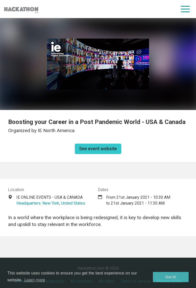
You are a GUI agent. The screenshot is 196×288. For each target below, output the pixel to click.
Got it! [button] (170, 277)
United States (73, 203)
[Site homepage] (21, 9)
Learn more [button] (34, 280)
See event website (98, 148)
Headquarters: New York (37, 203)
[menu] (185, 9)
